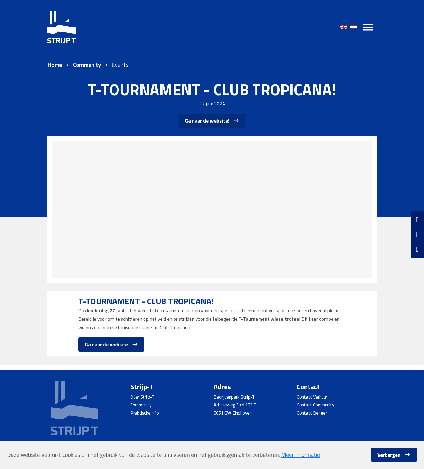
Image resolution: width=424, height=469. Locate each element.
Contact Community (315, 404)
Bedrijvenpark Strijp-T (234, 396)
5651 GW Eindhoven (233, 412)
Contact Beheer (312, 412)
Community (87, 65)
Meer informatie (300, 454)
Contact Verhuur (312, 396)
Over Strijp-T (142, 396)
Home (54, 65)
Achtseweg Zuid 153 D (235, 404)
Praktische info (144, 412)
